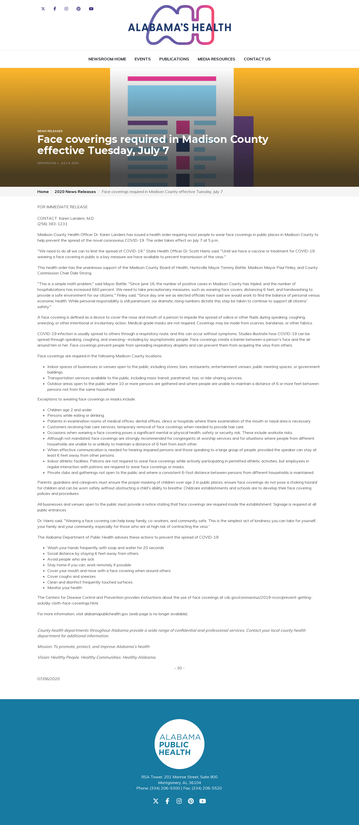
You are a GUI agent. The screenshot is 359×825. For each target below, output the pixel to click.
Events (143, 58)
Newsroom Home (107, 58)
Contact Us (257, 58)
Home (43, 191)
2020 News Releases (75, 191)
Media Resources (216, 58)
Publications (174, 58)
